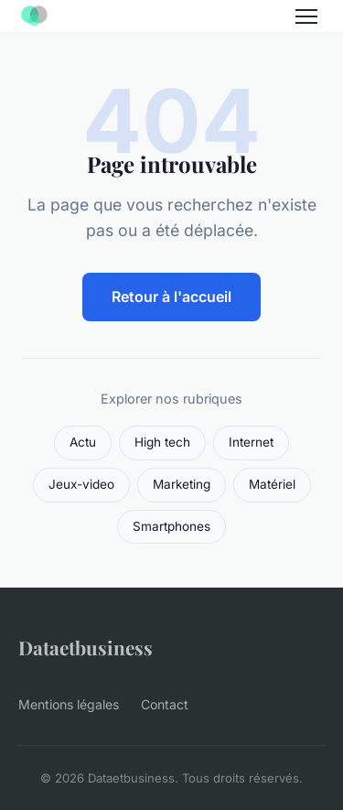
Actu (83, 442)
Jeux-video (81, 484)
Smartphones (171, 526)
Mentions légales (68, 704)
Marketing (181, 484)
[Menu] (306, 16)
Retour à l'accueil (171, 296)
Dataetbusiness (85, 647)
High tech (162, 442)
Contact (164, 704)
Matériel (272, 484)
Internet (251, 442)
